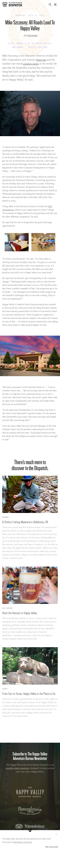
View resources (50, 846)
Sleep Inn (41, 59)
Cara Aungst (32, 35)
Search (50, 4)
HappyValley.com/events (22, 842)
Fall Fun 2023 (7, 608)
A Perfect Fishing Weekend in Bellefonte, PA (25, 522)
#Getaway (17, 47)
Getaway (5, 517)
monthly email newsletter (17, 768)
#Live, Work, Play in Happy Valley (30, 43)
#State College (38, 47)
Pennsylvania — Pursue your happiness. (30, 810)
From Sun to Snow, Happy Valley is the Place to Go (28, 694)
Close (56, 834)
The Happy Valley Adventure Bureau (30, 792)
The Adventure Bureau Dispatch (12, 4)
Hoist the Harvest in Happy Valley (19, 613)
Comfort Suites (31, 63)
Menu (55, 4)
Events (5, 689)
